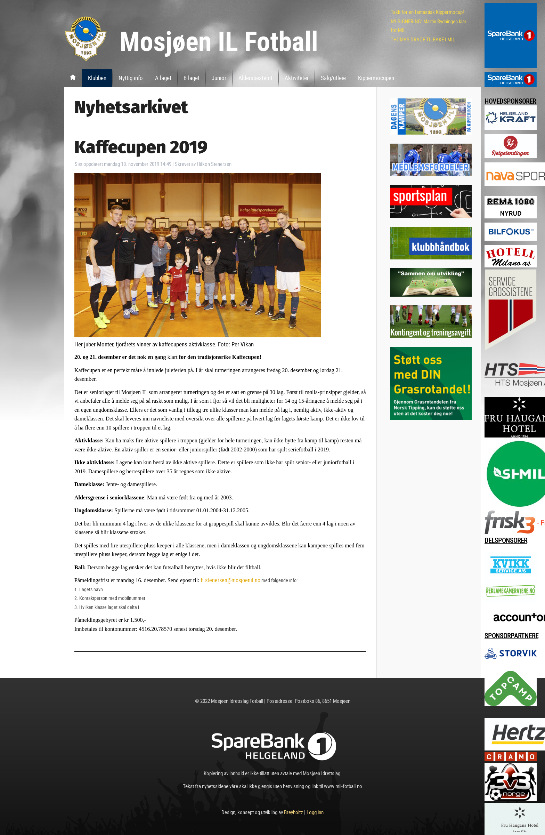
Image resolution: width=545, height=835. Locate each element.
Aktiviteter (297, 78)
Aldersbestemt (255, 78)
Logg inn (315, 812)
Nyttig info (131, 78)
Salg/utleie (333, 78)
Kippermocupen (376, 78)
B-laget (192, 78)
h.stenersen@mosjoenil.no (230, 580)
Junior (219, 78)
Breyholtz (293, 812)
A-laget (163, 78)
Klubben (97, 78)
